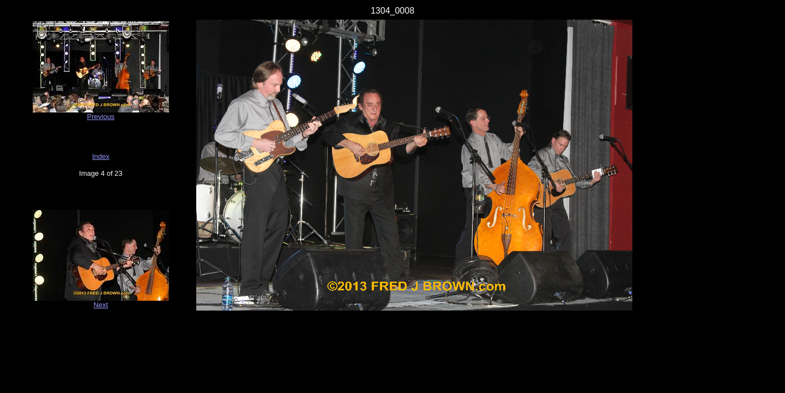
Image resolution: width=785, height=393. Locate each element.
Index (101, 156)
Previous (101, 116)
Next (100, 305)
